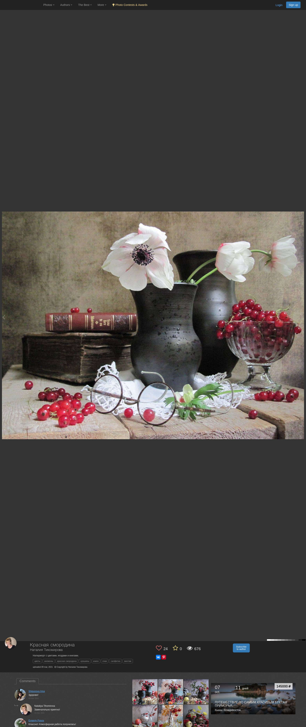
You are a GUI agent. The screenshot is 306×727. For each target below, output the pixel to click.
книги (96, 661)
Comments (28, 681)
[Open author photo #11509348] (196, 691)
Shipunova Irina (36, 691)
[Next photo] (302, 317)
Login (279, 5)
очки (104, 661)
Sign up (293, 5)
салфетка (115, 661)
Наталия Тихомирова (46, 650)
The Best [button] (85, 5)
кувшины (84, 661)
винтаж (127, 661)
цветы (37, 661)
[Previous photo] (3, 317)
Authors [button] (66, 5)
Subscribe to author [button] (241, 648)
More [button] (102, 5)
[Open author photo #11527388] (145, 691)
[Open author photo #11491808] (170, 717)
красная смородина (67, 661)
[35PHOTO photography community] (21, 5)
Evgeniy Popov (36, 720)
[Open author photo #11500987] (145, 717)
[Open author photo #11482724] (196, 717)
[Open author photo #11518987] (170, 691)
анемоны (48, 661)
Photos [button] (48, 5)
